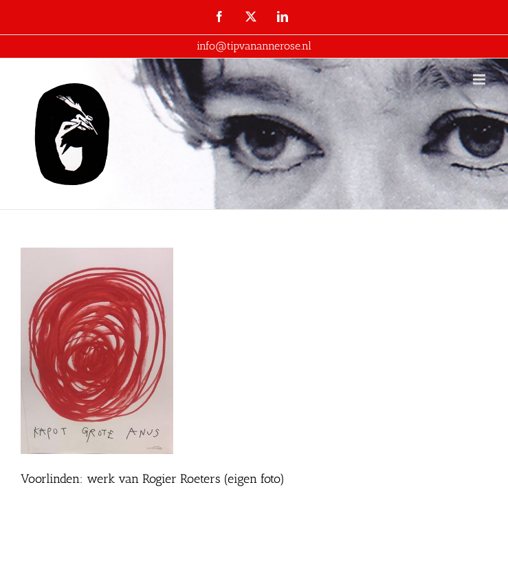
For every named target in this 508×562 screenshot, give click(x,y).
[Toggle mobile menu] (480, 79)
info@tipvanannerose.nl (254, 45)
